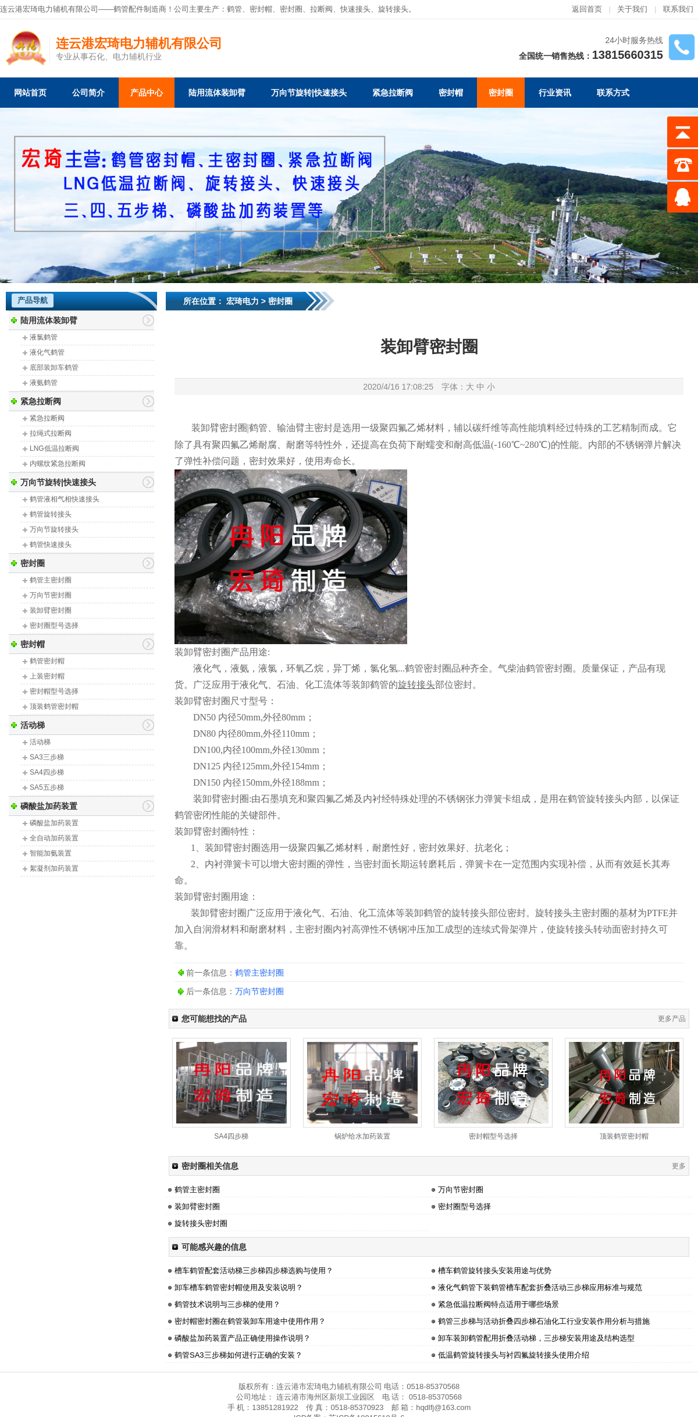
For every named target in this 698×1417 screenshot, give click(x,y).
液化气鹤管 (47, 352)
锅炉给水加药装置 (362, 1136)
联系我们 (678, 9)
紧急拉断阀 (392, 92)
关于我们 (632, 9)
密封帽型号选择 (54, 691)
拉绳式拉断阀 (51, 433)
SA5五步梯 (47, 787)
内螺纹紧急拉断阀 (58, 464)
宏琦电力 (242, 301)
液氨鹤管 (44, 383)
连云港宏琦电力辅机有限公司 (139, 43)
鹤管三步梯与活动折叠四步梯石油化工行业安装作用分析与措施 (544, 1321)
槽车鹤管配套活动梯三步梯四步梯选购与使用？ (253, 1270)
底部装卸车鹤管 (54, 367)
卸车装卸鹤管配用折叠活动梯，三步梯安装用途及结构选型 (536, 1338)
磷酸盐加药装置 (48, 806)
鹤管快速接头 (51, 544)
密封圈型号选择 (54, 625)
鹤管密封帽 (47, 661)
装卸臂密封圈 (51, 610)
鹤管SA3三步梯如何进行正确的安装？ (238, 1355)
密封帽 (261, 9)
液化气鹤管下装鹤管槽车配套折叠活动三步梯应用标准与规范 (540, 1287)
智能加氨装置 (51, 853)
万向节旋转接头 (54, 529)
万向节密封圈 (51, 595)
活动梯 (32, 725)
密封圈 (501, 92)
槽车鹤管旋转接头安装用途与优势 (494, 1270)
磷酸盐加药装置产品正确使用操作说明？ (242, 1338)
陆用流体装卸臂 (216, 92)
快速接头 (355, 9)
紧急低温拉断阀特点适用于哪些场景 (498, 1304)
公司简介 (88, 92)
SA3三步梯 (47, 757)
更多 (679, 1166)
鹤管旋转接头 (51, 514)
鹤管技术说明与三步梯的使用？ (227, 1304)
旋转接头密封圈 (200, 1223)
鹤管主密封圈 (51, 580)
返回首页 (587, 9)
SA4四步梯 (47, 772)
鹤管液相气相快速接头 (64, 499)
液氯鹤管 (44, 337)
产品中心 (146, 92)
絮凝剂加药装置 (54, 868)
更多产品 (672, 1019)
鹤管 (234, 9)
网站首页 (30, 92)
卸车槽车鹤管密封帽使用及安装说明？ (238, 1287)
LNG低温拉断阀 (54, 448)
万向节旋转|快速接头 (309, 92)
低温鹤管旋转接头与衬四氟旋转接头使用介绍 (513, 1355)
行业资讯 (555, 92)
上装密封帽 (47, 676)
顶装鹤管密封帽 (54, 706)
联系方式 (613, 92)
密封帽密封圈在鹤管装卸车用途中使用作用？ (250, 1321)
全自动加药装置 (54, 838)
